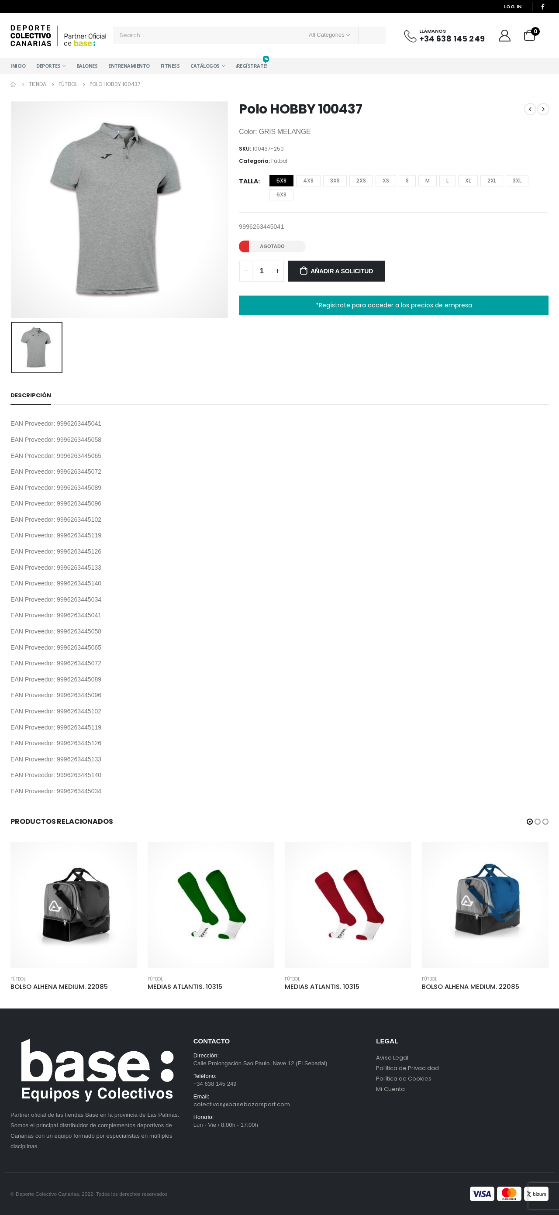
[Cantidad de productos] (261, 271)
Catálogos (205, 65)
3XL (517, 180)
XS (386, 180)
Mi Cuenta (390, 1089)
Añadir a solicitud (342, 271)
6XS (281, 194)
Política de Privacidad (407, 1068)
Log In (513, 6)
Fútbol (279, 161)
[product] (73, 905)
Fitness (170, 65)
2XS (361, 180)
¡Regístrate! (251, 63)
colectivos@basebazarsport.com (241, 1104)
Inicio (17, 65)
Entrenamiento (129, 65)
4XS (308, 180)
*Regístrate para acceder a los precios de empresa (394, 305)
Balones (87, 65)
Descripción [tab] (30, 395)
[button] (530, 821)
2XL (491, 180)
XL (468, 180)
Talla (248, 181)
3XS (335, 180)
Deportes (48, 65)
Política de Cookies (403, 1078)
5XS (281, 180)
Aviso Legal (392, 1057)
